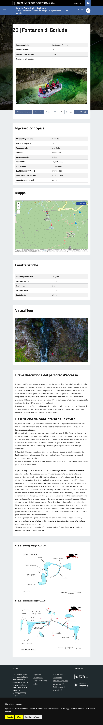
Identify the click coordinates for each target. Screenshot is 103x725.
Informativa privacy (60, 680)
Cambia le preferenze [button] (32, 717)
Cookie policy (38, 677)
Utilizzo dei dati (58, 684)
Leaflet (44, 251)
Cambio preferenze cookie (40, 682)
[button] (69, 249)
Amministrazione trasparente (59, 676)
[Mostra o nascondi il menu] (4, 10)
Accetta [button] (10, 717)
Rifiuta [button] (19, 717)
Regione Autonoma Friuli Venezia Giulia (20, 675)
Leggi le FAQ (37, 674)
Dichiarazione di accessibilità (59, 688)
